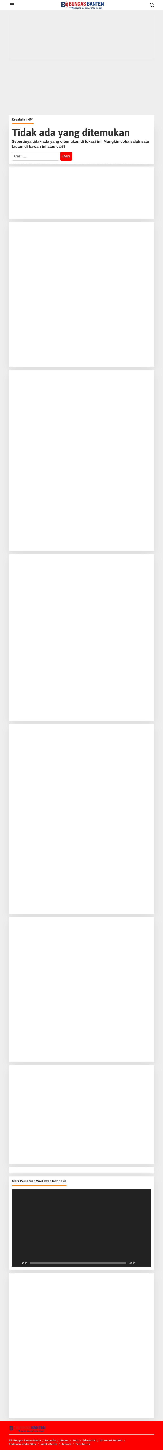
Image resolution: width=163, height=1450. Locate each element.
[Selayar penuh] (146, 1263)
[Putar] (17, 1263)
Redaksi (66, 1444)
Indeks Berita (48, 1444)
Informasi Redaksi (111, 1440)
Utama (64, 1440)
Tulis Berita (82, 1444)
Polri (75, 1440)
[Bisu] (140, 1263)
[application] (81, 1228)
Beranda (50, 1440)
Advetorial (89, 1440)
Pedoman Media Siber (22, 1444)
